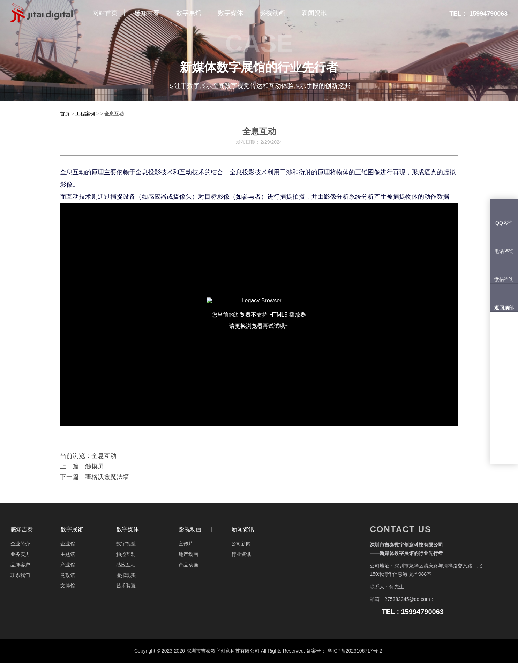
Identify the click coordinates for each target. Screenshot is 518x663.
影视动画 (190, 529)
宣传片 (186, 544)
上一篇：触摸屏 (82, 466)
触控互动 (126, 554)
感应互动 (126, 564)
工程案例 (85, 113)
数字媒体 (128, 529)
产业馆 (67, 564)
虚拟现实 (126, 575)
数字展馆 (72, 529)
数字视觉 (126, 544)
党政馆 (67, 575)
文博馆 (67, 585)
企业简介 (20, 544)
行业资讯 (241, 554)
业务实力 (20, 554)
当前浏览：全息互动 (88, 455)
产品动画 (188, 564)
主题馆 (67, 554)
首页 (65, 113)
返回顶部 (504, 307)
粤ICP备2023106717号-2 (355, 651)
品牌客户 (20, 564)
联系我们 (20, 575)
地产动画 (188, 554)
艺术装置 (126, 585)
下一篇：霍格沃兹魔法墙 (94, 476)
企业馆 (67, 544)
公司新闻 (241, 544)
